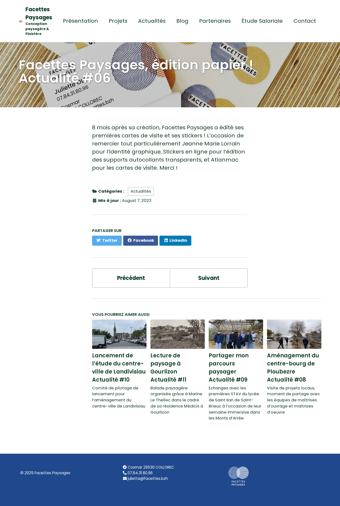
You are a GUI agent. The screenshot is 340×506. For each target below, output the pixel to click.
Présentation (80, 21)
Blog (182, 21)
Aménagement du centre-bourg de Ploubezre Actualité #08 (293, 368)
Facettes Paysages (38, 21)
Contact (304, 21)
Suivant (208, 278)
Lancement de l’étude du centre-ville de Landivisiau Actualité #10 (119, 368)
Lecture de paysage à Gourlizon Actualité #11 (168, 368)
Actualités (152, 21)
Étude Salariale (262, 21)
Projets (118, 21)
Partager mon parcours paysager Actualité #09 (229, 368)
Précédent (131, 278)
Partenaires (215, 21)
